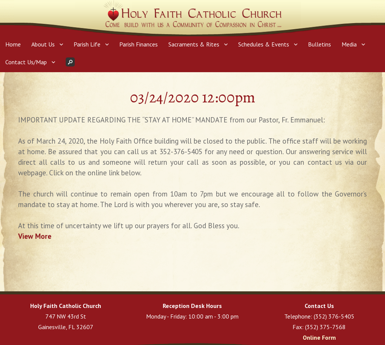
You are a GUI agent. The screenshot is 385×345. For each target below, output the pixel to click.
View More (34, 236)
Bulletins (319, 44)
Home (13, 44)
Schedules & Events (263, 44)
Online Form (319, 337)
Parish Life (87, 44)
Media (349, 44)
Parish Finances (138, 44)
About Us (43, 44)
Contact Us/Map (26, 62)
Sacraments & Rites (193, 44)
